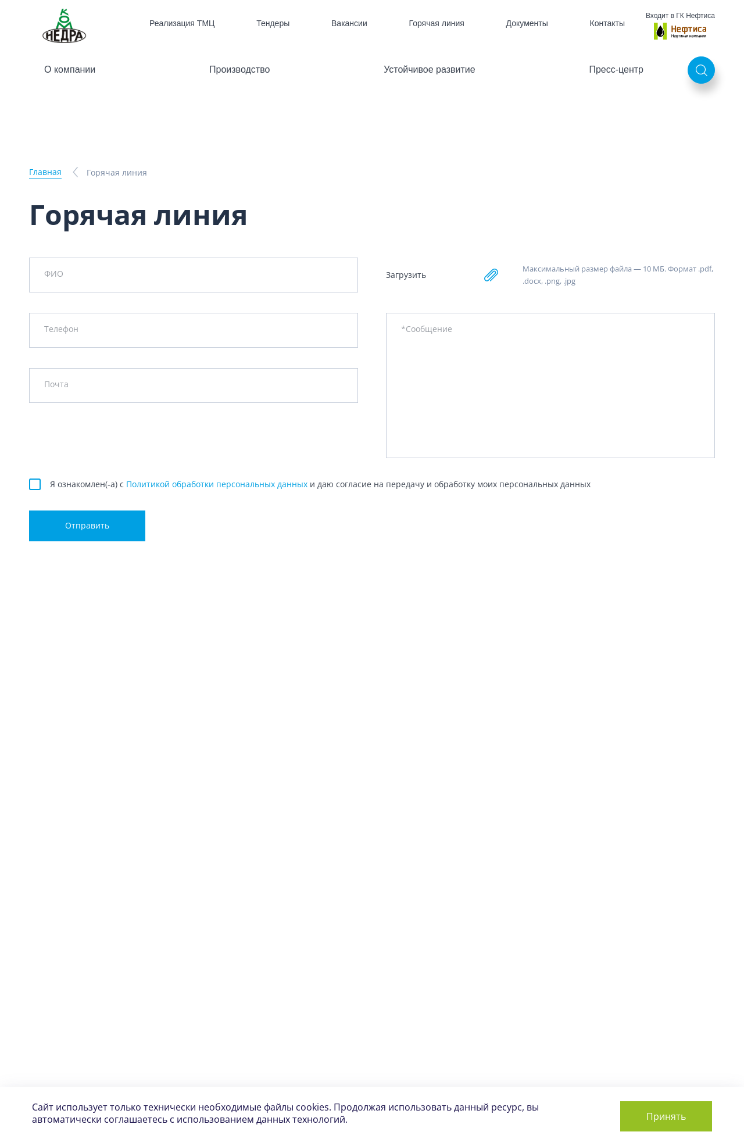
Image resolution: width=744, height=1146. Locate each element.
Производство (239, 69)
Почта (56, 384)
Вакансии (349, 23)
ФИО (53, 273)
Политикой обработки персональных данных (216, 484)
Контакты (607, 23)
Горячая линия (436, 23)
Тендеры (272, 23)
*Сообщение (426, 328)
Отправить (87, 525)
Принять (666, 1116)
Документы (527, 23)
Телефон (61, 328)
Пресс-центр (616, 69)
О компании (69, 69)
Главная (45, 171)
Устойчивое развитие (429, 69)
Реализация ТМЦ (181, 23)
